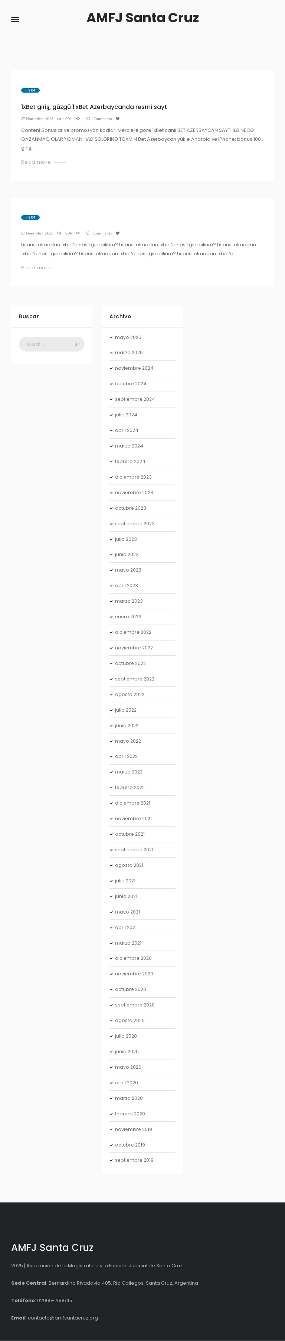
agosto (130, 694)
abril (127, 431)
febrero (131, 461)
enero (129, 617)
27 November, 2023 (39, 119)
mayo (128, 337)
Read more (36, 163)
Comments (108, 119)
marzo (129, 353)
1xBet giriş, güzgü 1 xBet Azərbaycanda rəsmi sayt (96, 107)
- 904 (30, 91)
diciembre (134, 477)
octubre (131, 384)
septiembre (136, 399)
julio (126, 415)
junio (127, 555)
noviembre (135, 368)
